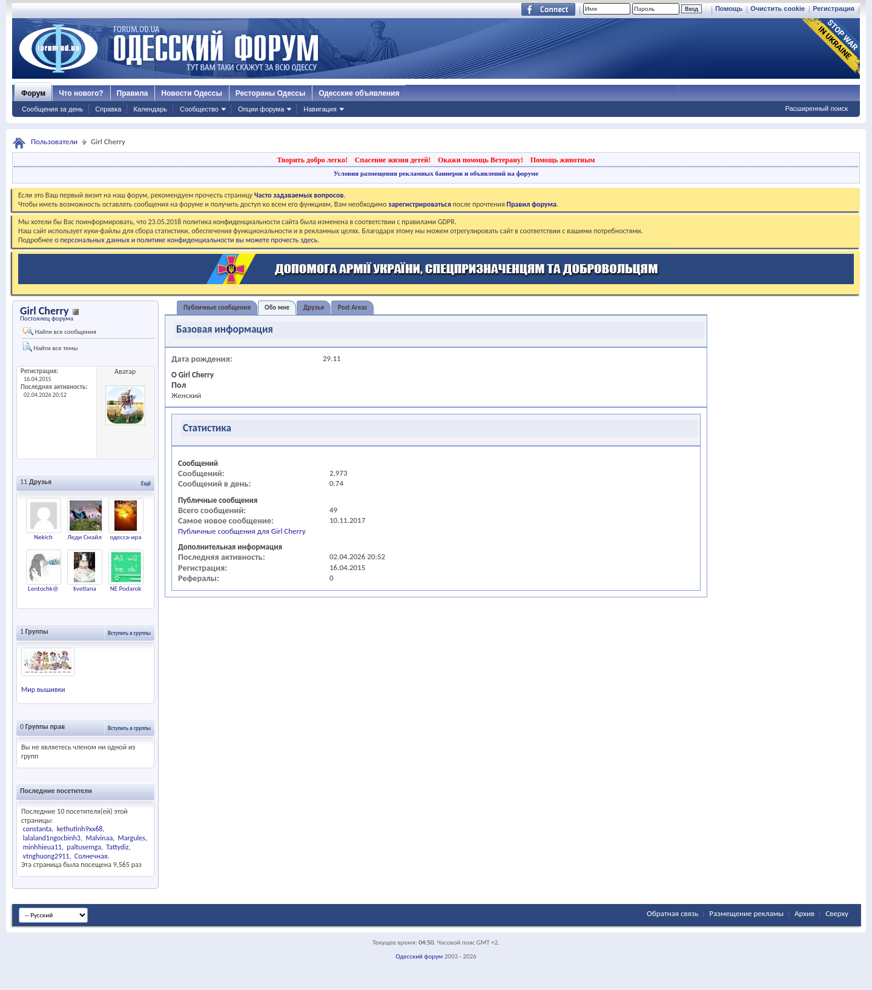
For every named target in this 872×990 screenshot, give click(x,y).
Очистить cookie (777, 8)
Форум (33, 93)
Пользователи (54, 141)
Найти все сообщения (59, 331)
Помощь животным (562, 160)
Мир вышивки (43, 689)
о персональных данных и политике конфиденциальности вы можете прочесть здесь (185, 240)
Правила (132, 93)
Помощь (728, 8)
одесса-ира (126, 537)
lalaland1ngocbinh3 (52, 838)
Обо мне (277, 307)
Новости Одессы (191, 93)
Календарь (150, 109)
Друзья (313, 307)
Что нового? (81, 93)
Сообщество (199, 109)
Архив (804, 913)
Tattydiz (117, 847)
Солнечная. (92, 856)
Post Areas (352, 307)
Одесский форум (419, 956)
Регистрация (833, 8)
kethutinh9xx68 (80, 829)
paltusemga (84, 847)
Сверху (836, 913)
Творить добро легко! (312, 160)
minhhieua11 (42, 847)
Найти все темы (50, 347)
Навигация (319, 109)
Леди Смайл (84, 537)
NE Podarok (126, 589)
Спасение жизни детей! (393, 160)
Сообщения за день (52, 109)
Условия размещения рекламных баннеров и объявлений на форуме (436, 173)
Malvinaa (99, 838)
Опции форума (261, 109)
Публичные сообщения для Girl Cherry (242, 531)
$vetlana (84, 589)
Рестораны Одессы (271, 93)
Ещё (146, 483)
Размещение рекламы (746, 913)
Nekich (43, 537)
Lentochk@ (43, 589)
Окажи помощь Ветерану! (480, 160)
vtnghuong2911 (46, 856)
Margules (131, 838)
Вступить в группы (129, 633)
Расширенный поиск (816, 108)
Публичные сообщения (217, 307)
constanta (37, 829)
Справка (108, 109)
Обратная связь (672, 913)
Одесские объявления (359, 93)
